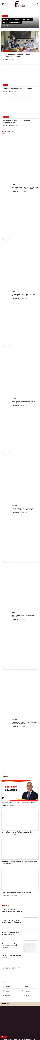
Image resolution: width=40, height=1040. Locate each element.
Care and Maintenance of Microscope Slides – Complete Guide (24, 295)
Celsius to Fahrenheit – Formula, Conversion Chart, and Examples (22, 509)
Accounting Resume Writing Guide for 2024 (18, 832)
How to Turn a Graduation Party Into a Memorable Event (16, 122)
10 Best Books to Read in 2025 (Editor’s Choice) (24, 402)
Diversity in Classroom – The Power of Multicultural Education (18, 20)
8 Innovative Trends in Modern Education (17, 89)
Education (6, 51)
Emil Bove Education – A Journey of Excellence (23, 616)
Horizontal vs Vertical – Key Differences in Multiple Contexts (24, 723)
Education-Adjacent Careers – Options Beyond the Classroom (19, 862)
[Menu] (3, 4)
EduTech (5, 85)
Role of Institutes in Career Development (16, 892)
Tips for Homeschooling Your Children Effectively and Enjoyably (16, 55)
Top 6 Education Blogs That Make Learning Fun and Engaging (12, 922)
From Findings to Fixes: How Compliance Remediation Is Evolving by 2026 (25, 188)
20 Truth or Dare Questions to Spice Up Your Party (11, 933)
